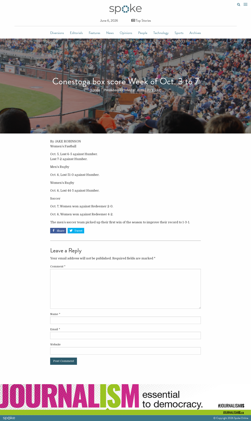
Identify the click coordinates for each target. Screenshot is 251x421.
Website (55, 344)
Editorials (76, 32)
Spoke (156, 90)
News (110, 32)
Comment (57, 266)
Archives (195, 32)
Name (55, 314)
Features (94, 32)
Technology (161, 32)
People (142, 32)
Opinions (126, 32)
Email (55, 329)
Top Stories (141, 20)
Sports (179, 32)
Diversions (57, 32)
